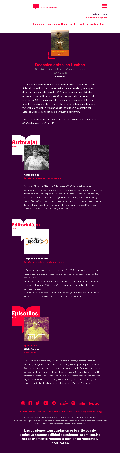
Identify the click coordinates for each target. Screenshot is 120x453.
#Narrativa (66, 119)
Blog (102, 24)
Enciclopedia (52, 24)
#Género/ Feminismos (41, 119)
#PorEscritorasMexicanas (84, 119)
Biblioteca (67, 24)
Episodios (38, 24)
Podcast (42, 412)
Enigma (76, 417)
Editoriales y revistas (86, 24)
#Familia (26, 119)
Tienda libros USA (26, 412)
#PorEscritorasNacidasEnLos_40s (38, 123)
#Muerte (56, 119)
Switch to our (96, 16)
